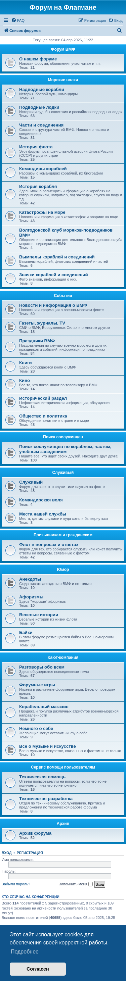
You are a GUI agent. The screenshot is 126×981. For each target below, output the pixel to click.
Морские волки (63, 80)
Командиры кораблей (43, 168)
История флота (36, 146)
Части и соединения (41, 125)
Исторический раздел (43, 398)
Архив (63, 823)
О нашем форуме (38, 58)
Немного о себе (36, 728)
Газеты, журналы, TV (42, 323)
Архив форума (35, 833)
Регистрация (30, 853)
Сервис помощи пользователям (63, 767)
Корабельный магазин (44, 706)
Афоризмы (31, 596)
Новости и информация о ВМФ (53, 305)
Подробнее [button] (25, 951)
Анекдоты (30, 579)
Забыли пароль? (16, 884)
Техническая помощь (42, 776)
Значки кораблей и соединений (53, 274)
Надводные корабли (41, 89)
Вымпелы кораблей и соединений (57, 256)
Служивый (63, 472)
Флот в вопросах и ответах (49, 544)
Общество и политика (43, 416)
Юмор (63, 569)
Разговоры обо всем (42, 667)
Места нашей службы (42, 514)
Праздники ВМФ (37, 340)
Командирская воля (41, 499)
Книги (25, 362)
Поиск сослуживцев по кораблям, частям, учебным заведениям (65, 449)
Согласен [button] (38, 969)
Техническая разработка (46, 798)
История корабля (38, 186)
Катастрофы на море (42, 212)
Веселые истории (38, 614)
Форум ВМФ (63, 49)
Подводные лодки (39, 107)
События (63, 295)
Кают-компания (63, 657)
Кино (24, 380)
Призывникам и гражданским (63, 535)
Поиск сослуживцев (63, 437)
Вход (6, 853)
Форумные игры (37, 684)
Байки (26, 632)
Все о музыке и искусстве (47, 746)
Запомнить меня (75, 884)
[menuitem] (18, 20)
